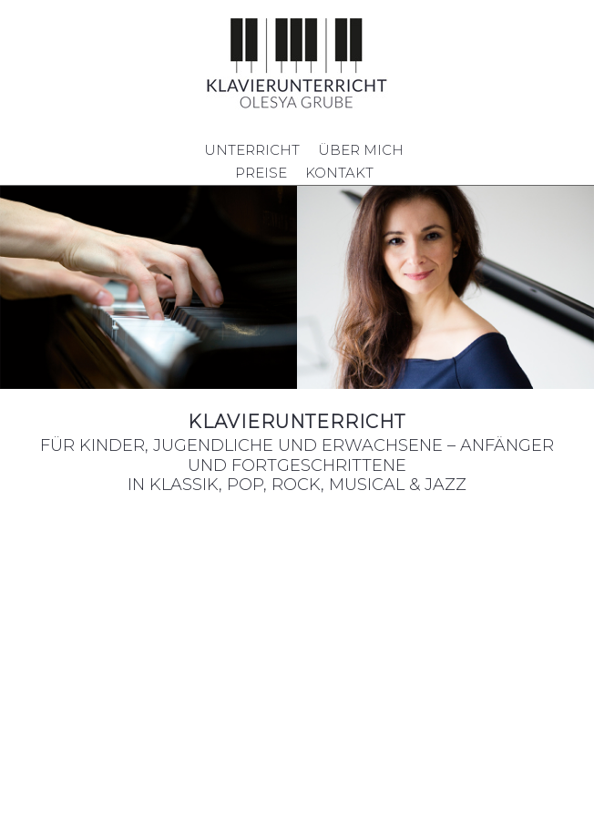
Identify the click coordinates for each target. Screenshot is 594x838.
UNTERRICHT (252, 149)
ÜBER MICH (361, 149)
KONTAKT (339, 172)
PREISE (261, 172)
